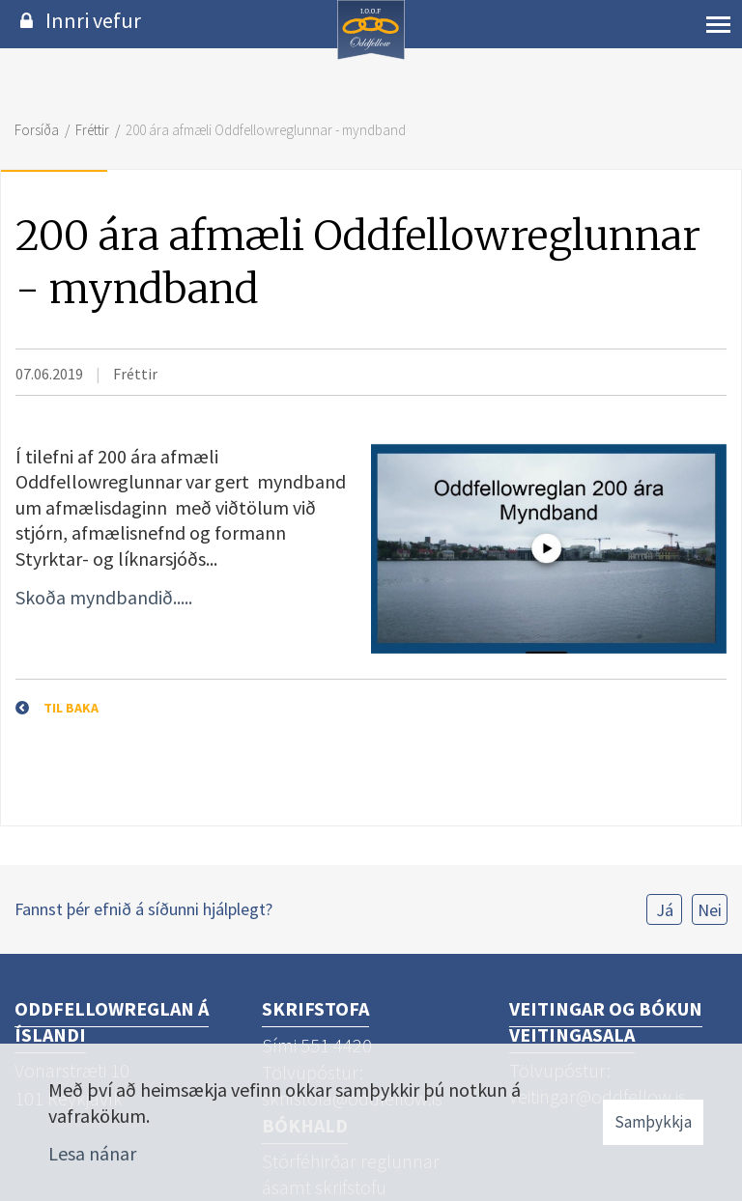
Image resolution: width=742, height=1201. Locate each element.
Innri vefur (93, 20)
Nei (710, 910)
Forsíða (36, 130)
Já (664, 910)
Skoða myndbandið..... (105, 597)
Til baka (71, 707)
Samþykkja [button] (653, 1121)
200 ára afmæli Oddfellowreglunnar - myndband (266, 130)
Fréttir (92, 130)
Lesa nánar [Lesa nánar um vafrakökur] (92, 1153)
